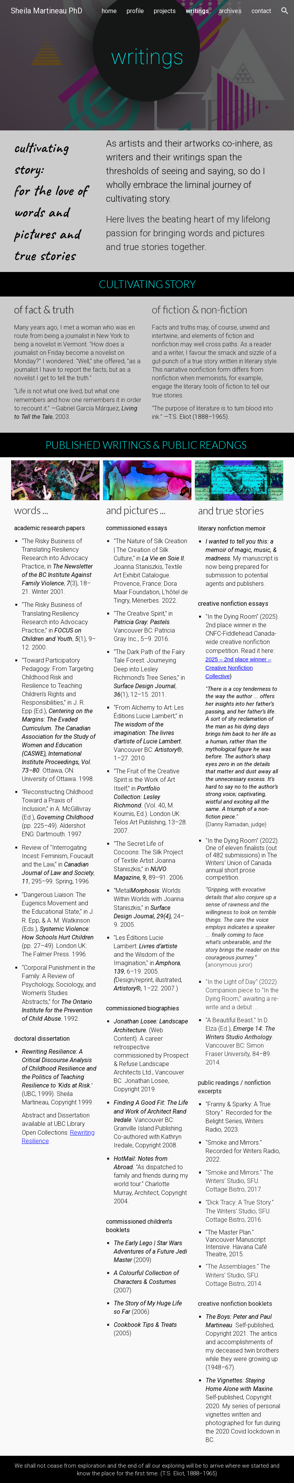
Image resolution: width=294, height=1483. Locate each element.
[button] (285, 11)
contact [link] (261, 11)
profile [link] (135, 11)
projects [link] (165, 11)
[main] (147, 65)
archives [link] (230, 11)
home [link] (109, 11)
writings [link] (197, 11)
